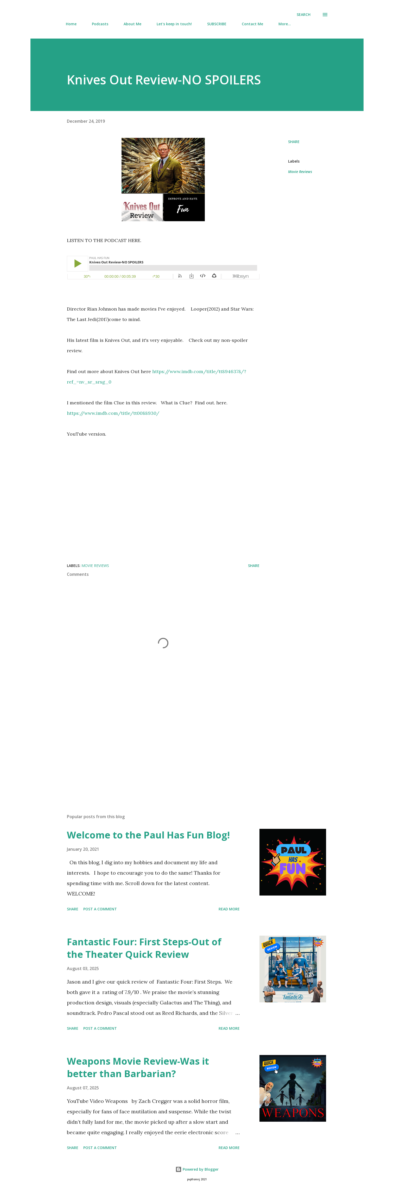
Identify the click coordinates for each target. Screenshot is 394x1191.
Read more (229, 908)
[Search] (303, 14)
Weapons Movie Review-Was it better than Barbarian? (138, 1067)
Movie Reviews (300, 171)
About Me (132, 23)
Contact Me (252, 23)
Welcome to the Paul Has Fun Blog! (148, 835)
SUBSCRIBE (216, 23)
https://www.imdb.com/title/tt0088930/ (113, 413)
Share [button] (294, 141)
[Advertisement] (155, 748)
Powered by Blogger (197, 1169)
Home (71, 23)
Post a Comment (100, 908)
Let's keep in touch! (174, 23)
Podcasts (100, 23)
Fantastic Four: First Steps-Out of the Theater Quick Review (144, 948)
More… (284, 23)
